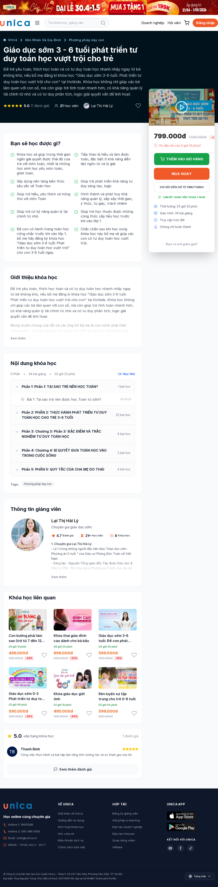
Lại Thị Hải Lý (102, 106)
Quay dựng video (123, 840)
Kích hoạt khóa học (71, 827)
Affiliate (117, 847)
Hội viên (174, 23)
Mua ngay (182, 174)
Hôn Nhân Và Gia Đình (43, 40)
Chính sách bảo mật (71, 847)
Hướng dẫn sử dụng (71, 820)
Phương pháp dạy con (86, 40)
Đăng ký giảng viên (125, 813)
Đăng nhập (205, 23)
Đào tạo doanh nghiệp (127, 827)
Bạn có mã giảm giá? (182, 244)
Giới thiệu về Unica (70, 813)
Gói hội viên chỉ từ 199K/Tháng (182, 187)
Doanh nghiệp (152, 23)
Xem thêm (18, 338)
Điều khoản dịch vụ (71, 840)
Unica (10, 40)
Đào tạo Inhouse (123, 833)
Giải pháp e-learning (126, 820)
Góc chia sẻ (66, 833)
